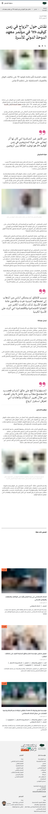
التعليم (27, 666)
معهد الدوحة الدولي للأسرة (12, 107)
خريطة (44, 774)
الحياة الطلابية (19, 765)
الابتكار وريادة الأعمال (16, 666)
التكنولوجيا (28, 668)
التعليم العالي (19, 763)
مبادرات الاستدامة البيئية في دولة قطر (35, 807)
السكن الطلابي (19, 770)
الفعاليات (43, 765)
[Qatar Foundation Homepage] (44, 3)
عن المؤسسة (42, 759)
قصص (35, 9)
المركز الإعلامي (42, 768)
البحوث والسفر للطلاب (17, 772)
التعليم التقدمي (19, 776)
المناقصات (43, 779)
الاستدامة (37, 668)
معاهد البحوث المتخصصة (39, 802)
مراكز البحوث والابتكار (40, 804)
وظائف (44, 772)
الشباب (44, 609)
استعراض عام (42, 776)
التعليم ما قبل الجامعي (17, 761)
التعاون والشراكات (36, 666)
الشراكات (43, 770)
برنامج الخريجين (19, 774)
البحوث (44, 668)
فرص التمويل (19, 768)
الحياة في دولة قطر (18, 802)
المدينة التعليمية (41, 761)
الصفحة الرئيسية (44, 9)
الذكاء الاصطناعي (35, 609)
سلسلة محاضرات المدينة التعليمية (13, 804)
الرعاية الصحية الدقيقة (40, 811)
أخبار (45, 666)
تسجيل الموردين (41, 781)
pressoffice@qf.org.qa (39, 791)
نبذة (22, 759)
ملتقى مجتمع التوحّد (17, 807)
